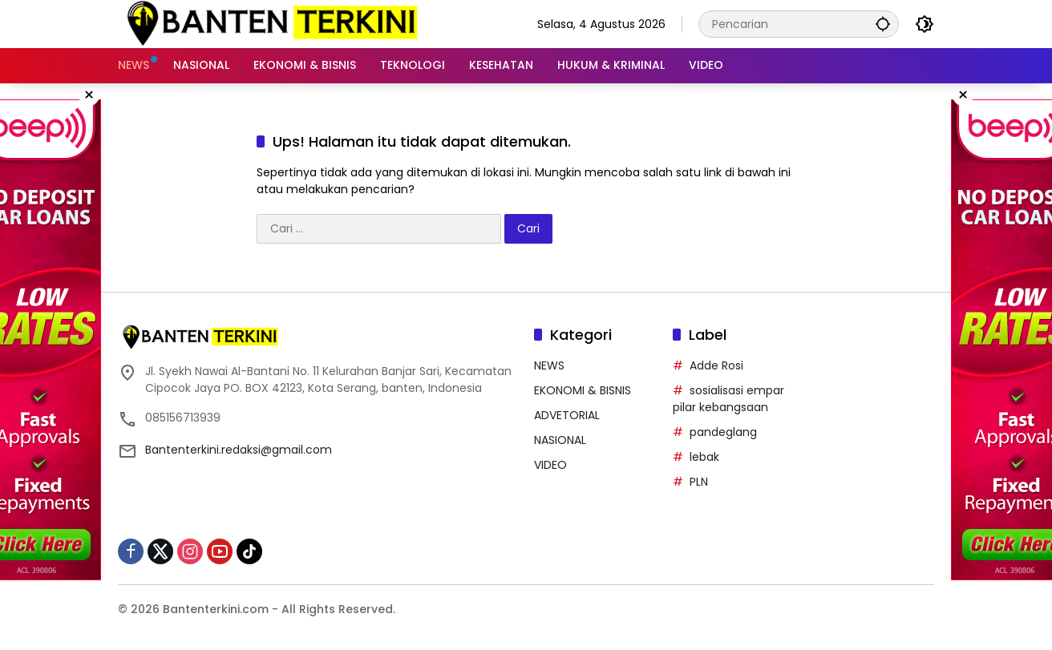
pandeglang (723, 432)
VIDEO (550, 465)
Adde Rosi (716, 365)
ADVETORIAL (567, 415)
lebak (704, 457)
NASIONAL (560, 440)
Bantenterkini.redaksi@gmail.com (238, 450)
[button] (883, 23)
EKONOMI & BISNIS (582, 390)
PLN (699, 482)
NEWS (549, 365)
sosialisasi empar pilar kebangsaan (728, 398)
